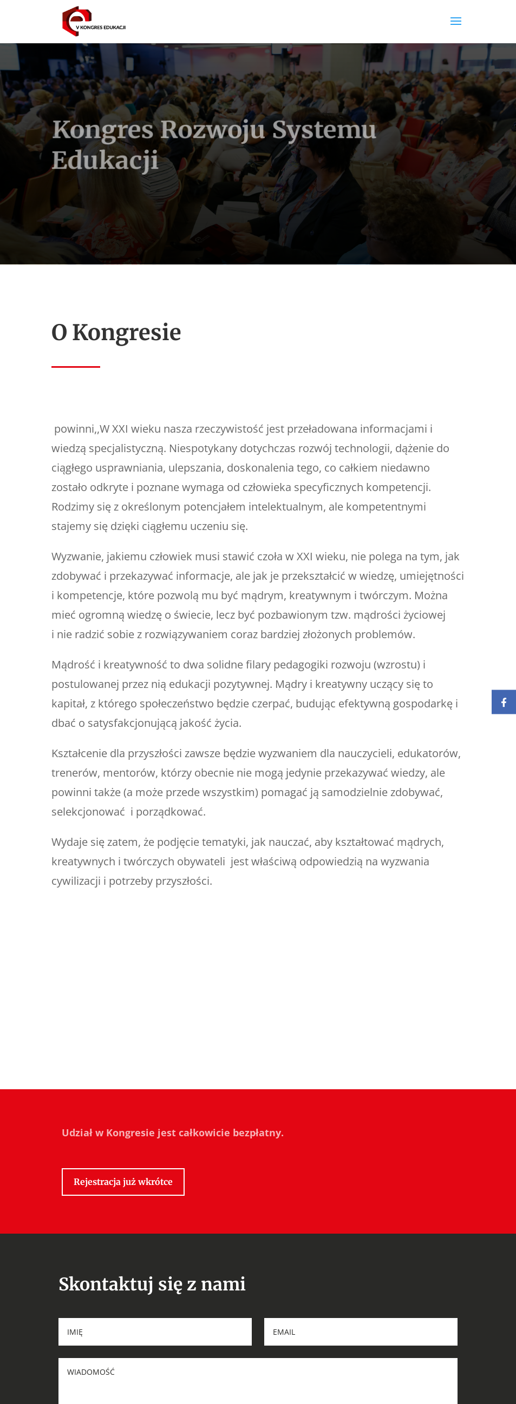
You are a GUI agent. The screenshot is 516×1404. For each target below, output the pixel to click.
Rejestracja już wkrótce (123, 1228)
